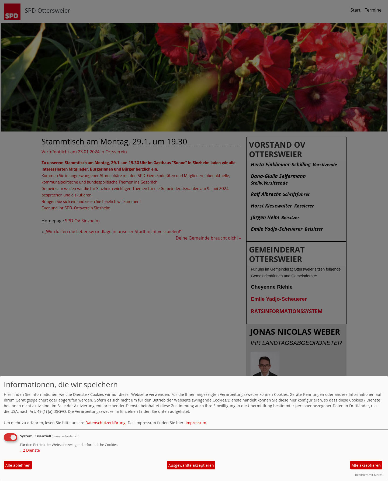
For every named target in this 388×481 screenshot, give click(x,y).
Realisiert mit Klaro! (368, 475)
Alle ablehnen (17, 465)
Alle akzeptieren (366, 465)
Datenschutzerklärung (105, 422)
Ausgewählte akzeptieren (191, 465)
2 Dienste (30, 450)
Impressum (196, 422)
